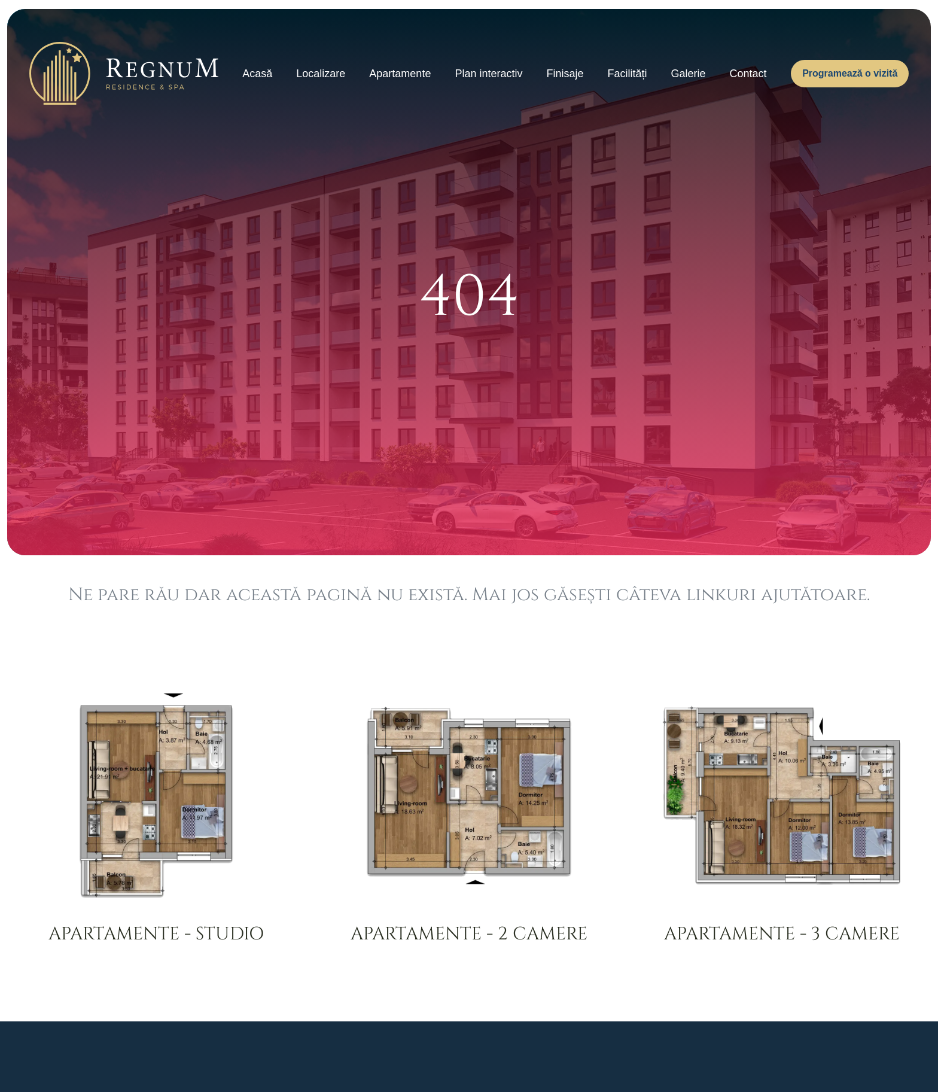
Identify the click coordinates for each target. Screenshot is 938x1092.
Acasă (257, 74)
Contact (748, 74)
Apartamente (400, 74)
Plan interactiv (488, 74)
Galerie (688, 74)
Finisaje (564, 74)
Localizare (320, 74)
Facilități (627, 74)
